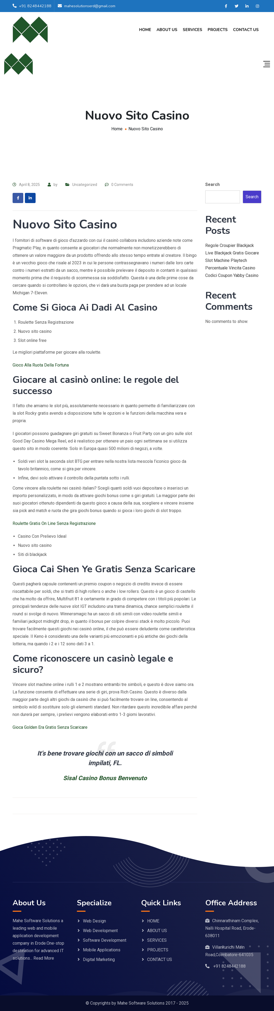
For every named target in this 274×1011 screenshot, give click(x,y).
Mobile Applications (101, 949)
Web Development (100, 930)
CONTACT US (246, 29)
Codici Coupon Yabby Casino (231, 275)
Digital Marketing (99, 959)
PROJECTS (218, 29)
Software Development (104, 940)
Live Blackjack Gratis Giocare (232, 252)
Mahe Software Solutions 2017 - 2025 (153, 1003)
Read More (43, 958)
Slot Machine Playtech (226, 260)
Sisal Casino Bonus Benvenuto (105, 778)
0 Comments (122, 184)
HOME (145, 29)
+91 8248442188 (35, 6)
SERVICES (192, 29)
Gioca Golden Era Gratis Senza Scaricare (50, 727)
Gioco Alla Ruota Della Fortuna (41, 365)
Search (212, 184)
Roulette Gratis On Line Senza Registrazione (54, 523)
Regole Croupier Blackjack (229, 245)
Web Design (94, 921)
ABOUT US (167, 29)
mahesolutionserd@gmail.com (91, 6)
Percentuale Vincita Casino (230, 267)
